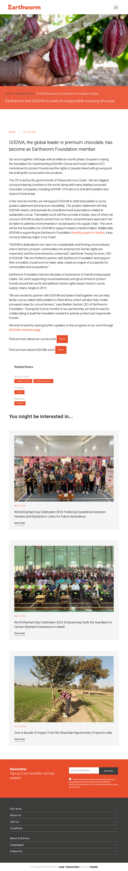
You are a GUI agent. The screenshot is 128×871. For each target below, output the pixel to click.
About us (15, 815)
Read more (19, 523)
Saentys (94, 866)
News (12, 132)
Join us (14, 822)
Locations (16, 828)
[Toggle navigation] (116, 7)
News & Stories (24, 94)
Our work (16, 809)
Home (9, 94)
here (62, 339)
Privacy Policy (72, 866)
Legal (61, 866)
